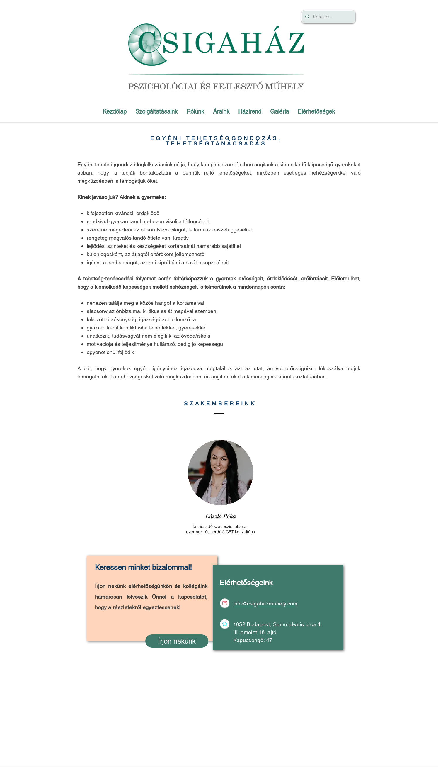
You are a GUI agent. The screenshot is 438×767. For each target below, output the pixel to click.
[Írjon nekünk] (176, 641)
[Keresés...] (328, 17)
